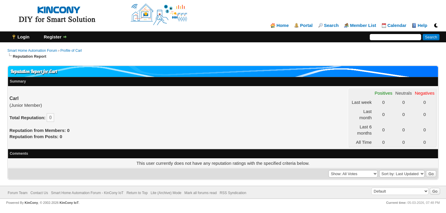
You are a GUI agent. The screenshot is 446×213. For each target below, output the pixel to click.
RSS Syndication (233, 193)
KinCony (31, 202)
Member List (363, 25)
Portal (306, 25)
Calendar (396, 25)
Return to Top (137, 193)
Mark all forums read (200, 193)
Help (422, 25)
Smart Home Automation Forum (32, 51)
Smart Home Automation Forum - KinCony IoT (87, 193)
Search (331, 25)
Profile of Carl (71, 51)
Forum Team (17, 193)
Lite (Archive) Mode (166, 193)
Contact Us (39, 193)
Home (282, 25)
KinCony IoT (69, 202)
